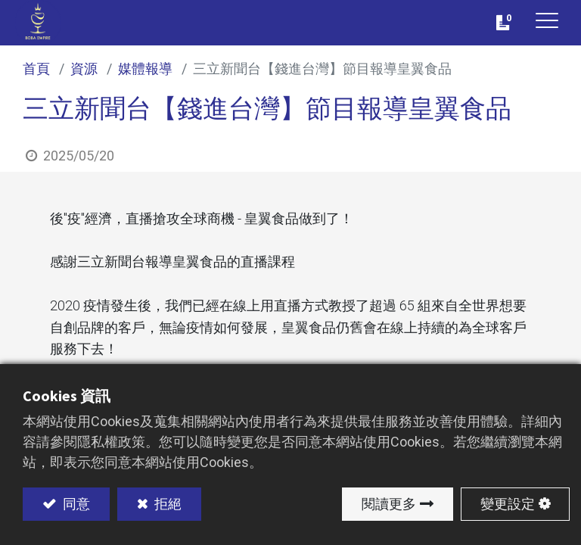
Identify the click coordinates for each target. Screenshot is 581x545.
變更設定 (507, 503)
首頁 (36, 68)
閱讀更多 (389, 503)
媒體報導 (145, 68)
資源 (84, 68)
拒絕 (166, 503)
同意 (75, 503)
